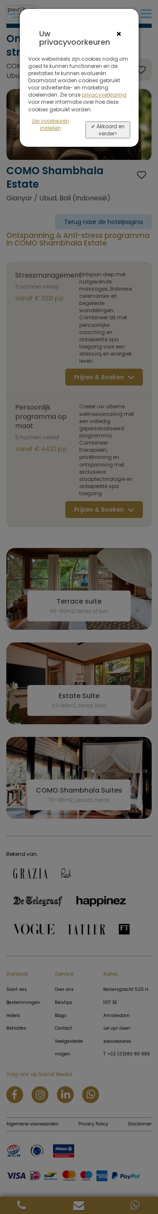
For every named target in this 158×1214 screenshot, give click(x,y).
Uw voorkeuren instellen (50, 124)
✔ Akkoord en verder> (108, 130)
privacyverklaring (104, 94)
